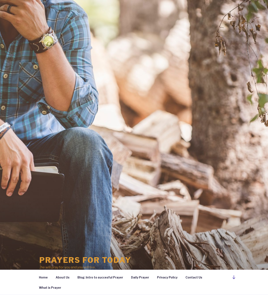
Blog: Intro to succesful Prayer (100, 277)
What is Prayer (50, 287)
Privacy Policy (167, 277)
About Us (63, 277)
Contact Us (194, 277)
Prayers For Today (85, 260)
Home (43, 277)
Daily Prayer (140, 277)
